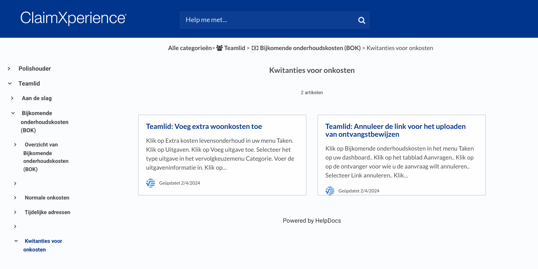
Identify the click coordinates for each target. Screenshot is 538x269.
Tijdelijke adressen (47, 212)
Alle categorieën (190, 48)
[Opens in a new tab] (312, 220)
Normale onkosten (46, 198)
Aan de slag (36, 98)
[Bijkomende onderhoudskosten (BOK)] (306, 48)
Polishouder (34, 68)
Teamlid (29, 83)
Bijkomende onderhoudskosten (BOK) (45, 122)
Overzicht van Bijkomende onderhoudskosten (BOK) (45, 157)
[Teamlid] (230, 48)
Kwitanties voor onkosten (42, 245)
